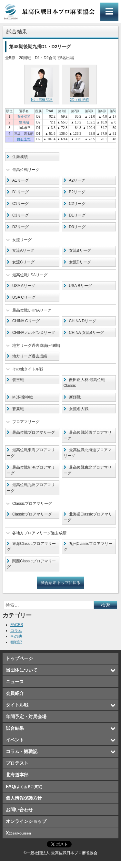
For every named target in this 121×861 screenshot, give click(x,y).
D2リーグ (20, 227)
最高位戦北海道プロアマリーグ (88, 453)
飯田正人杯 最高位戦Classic (84, 382)
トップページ (19, 658)
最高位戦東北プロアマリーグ (88, 470)
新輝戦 (75, 397)
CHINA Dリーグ (82, 321)
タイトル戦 (17, 704)
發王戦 (18, 379)
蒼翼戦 (18, 409)
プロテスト (17, 763)
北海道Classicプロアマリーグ (88, 517)
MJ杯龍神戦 (22, 397)
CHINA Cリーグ (26, 321)
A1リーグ (20, 180)
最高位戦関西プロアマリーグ (88, 435)
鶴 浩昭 (24, 122)
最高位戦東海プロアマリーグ (31, 453)
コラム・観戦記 (21, 751)
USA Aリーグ (23, 285)
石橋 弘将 (24, 116)
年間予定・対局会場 (26, 716)
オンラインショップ (26, 821)
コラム (16, 630)
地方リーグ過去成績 (29, 356)
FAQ (24, 786)
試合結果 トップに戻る (60, 582)
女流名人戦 (78, 409)
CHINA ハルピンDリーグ (33, 332)
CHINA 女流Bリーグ (86, 332)
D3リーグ (77, 227)
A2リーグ (77, 180)
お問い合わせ (19, 809)
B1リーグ (20, 192)
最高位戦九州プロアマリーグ (31, 488)
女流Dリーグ (80, 262)
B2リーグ (77, 192)
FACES (16, 624)
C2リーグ (77, 203)
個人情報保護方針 (24, 798)
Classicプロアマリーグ (32, 514)
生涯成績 (20, 156)
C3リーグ (20, 215)
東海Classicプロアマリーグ (31, 546)
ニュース (15, 681)
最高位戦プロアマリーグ (33, 432)
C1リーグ (20, 203)
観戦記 (16, 642)
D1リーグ (77, 215)
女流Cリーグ (23, 262)
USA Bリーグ (80, 285)
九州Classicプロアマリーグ (88, 546)
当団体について (21, 670)
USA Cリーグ (23, 297)
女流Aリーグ (23, 250)
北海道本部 (17, 774)
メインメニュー (109, 12)
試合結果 (15, 728)
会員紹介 (15, 693)
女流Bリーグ (80, 250)
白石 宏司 (24, 139)
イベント (15, 739)
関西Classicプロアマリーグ (31, 564)
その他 (16, 636)
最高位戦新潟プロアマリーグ (31, 470)
